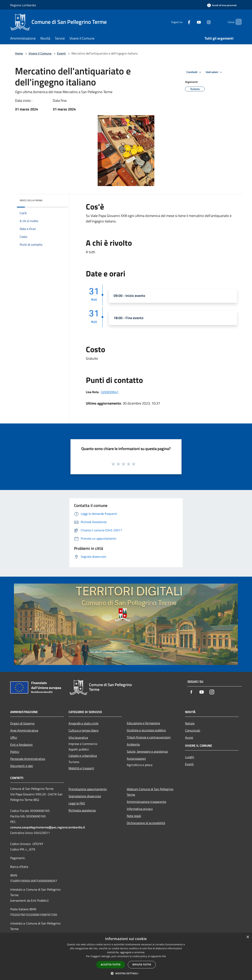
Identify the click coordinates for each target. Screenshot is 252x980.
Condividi (194, 72)
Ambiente (133, 744)
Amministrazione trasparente (146, 801)
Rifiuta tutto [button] (141, 964)
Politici (14, 751)
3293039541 (110, 392)
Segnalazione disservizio (85, 796)
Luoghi (189, 757)
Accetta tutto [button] (110, 964)
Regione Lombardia (23, 5)
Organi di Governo (22, 723)
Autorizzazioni (136, 758)
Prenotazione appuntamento (88, 789)
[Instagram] (202, 21)
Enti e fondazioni (21, 744)
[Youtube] (192, 21)
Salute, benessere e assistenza (147, 751)
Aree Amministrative (24, 730)
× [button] (247, 937)
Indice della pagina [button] (31, 200)
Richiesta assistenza (82, 810)
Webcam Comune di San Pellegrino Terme (150, 792)
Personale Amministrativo (27, 758)
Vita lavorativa (78, 737)
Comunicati (192, 730)
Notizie (190, 723)
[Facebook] (182, 21)
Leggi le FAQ (77, 803)
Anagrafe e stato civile (83, 723)
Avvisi (189, 737)
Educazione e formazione (143, 723)
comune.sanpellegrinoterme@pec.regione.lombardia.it (47, 827)
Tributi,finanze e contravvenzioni (149, 737)
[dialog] (126, 956)
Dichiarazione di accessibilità (146, 823)
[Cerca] (237, 22)
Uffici (13, 737)
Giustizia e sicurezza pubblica (146, 730)
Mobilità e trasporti (81, 768)
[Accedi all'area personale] (222, 5)
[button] (126, 973)
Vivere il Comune (40, 53)
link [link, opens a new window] (164, 956)
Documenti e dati (21, 765)
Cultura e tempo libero (83, 730)
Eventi (61, 53)
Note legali (134, 815)
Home (19, 53)
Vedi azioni (214, 72)
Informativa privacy (140, 808)
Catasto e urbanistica (83, 755)
